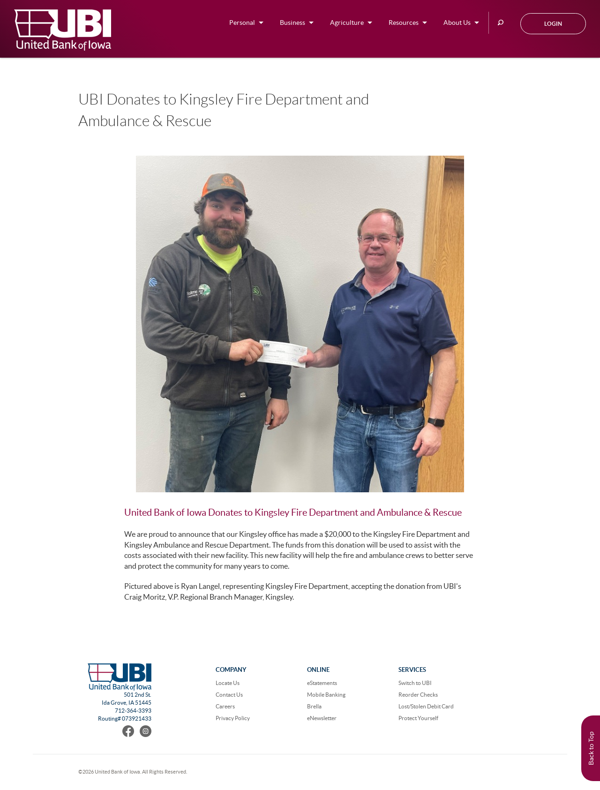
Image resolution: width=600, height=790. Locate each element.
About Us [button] (457, 22)
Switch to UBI (415, 683)
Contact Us (229, 695)
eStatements (322, 683)
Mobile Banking (326, 695)
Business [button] (292, 22)
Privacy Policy (233, 718)
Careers (225, 706)
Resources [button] (404, 22)
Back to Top (591, 748)
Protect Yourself (418, 718)
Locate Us (228, 683)
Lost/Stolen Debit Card (426, 706)
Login (553, 24)
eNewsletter (322, 718)
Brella (314, 706)
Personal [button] (242, 22)
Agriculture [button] (347, 22)
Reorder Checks (418, 695)
